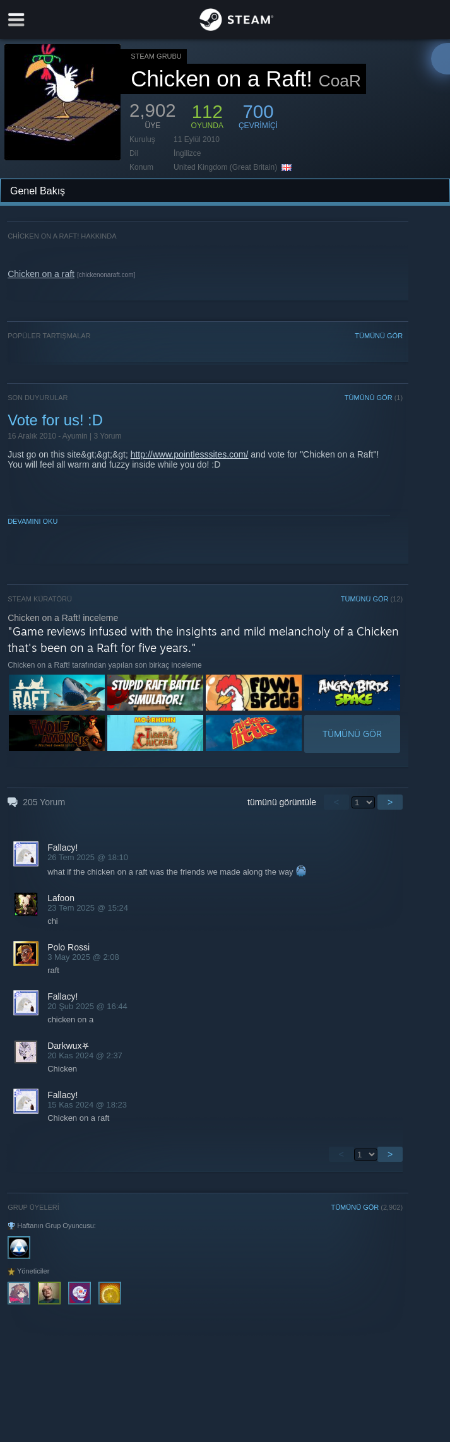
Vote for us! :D (55, 419)
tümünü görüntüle (281, 802)
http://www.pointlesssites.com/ (190, 454)
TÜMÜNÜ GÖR (379, 336)
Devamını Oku (32, 521)
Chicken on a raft (41, 274)
